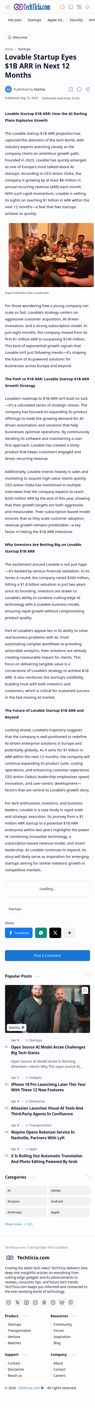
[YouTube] (8, 1302)
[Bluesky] (62, 1302)
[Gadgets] (35, 1077)
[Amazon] (26, 1201)
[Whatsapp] (71, 1302)
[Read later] (71, 89)
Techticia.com (31, 1388)
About (58, 1363)
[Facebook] (26, 1302)
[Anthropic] (26, 1212)
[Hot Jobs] (15, 20)
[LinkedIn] (35, 1302)
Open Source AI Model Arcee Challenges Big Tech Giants (48, 1050)
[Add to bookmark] (85, 990)
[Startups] (34, 20)
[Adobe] (69, 1190)
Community (63, 1324)
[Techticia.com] (32, 7)
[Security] (76, 20)
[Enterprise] (37, 1101)
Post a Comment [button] (47, 955)
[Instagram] (53, 1302)
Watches (14, 1343)
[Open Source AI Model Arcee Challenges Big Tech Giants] (47, 1009)
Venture (14, 1336)
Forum (59, 1330)
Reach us (15, 1375)
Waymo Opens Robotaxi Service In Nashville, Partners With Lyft (43, 1135)
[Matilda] (29, 89)
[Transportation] (40, 1125)
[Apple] (69, 1212)
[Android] (69, 1201)
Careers (60, 1375)
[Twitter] (17, 1302)
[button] (7, 7)
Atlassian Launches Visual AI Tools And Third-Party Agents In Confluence (47, 1111)
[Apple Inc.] (56, 20)
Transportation (19, 1330)
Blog (57, 1343)
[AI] (26, 1190)
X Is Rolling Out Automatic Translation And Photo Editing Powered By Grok (46, 1158)
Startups (14, 1324)
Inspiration (62, 1336)
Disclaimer (16, 1369)
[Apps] (33, 1149)
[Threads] (44, 1302)
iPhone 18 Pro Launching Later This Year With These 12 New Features (48, 1087)
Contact (14, 1363)
